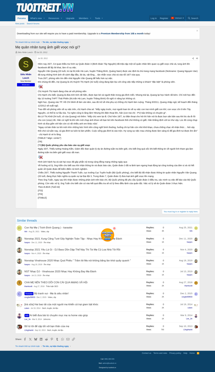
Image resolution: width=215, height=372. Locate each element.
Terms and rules (160, 353)
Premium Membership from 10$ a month (122, 33)
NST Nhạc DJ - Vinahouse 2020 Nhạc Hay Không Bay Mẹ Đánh (60, 271)
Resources (53, 18)
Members (83, 18)
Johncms (46, 319)
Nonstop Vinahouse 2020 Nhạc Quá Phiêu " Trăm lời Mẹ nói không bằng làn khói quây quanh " (77, 260)
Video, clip (45, 232)
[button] (44, 18)
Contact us (146, 353)
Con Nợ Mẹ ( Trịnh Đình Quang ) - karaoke (48, 227)
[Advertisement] (145, 7)
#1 (197, 58)
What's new (36, 18)
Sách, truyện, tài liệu (50, 308)
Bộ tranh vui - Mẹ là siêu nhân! (51, 293)
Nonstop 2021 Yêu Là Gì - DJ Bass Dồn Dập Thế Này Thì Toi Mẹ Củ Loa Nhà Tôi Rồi (72, 249)
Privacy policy (175, 353)
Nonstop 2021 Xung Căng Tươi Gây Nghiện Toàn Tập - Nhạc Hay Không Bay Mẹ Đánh (73, 238)
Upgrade (70, 18)
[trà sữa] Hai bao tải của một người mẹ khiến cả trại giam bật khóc (61, 304)
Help (185, 353)
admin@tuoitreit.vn (109, 363)
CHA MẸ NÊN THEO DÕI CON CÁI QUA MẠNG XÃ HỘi (55, 282)
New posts (19, 23)
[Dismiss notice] (197, 31)
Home (192, 353)
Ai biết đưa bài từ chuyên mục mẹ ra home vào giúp (59, 315)
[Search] (193, 18)
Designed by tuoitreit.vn (107, 367)
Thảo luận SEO (52, 286)
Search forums (33, 23)
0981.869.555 (109, 359)
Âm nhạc (47, 242)
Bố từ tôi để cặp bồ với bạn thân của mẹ (46, 326)
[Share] (193, 58)
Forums (22, 18)
